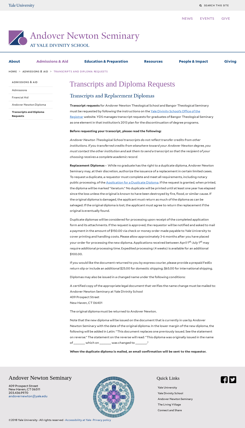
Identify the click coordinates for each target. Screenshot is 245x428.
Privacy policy (102, 420)
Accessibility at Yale (78, 420)
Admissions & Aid (52, 61)
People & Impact (193, 61)
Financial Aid (20, 97)
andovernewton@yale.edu (28, 396)
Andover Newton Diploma (29, 104)
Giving (230, 61)
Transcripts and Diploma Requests (28, 113)
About (14, 61)
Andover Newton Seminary (84, 36)
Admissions (19, 90)
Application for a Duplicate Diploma (132, 182)
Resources (153, 61)
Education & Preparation (106, 61)
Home (13, 71)
